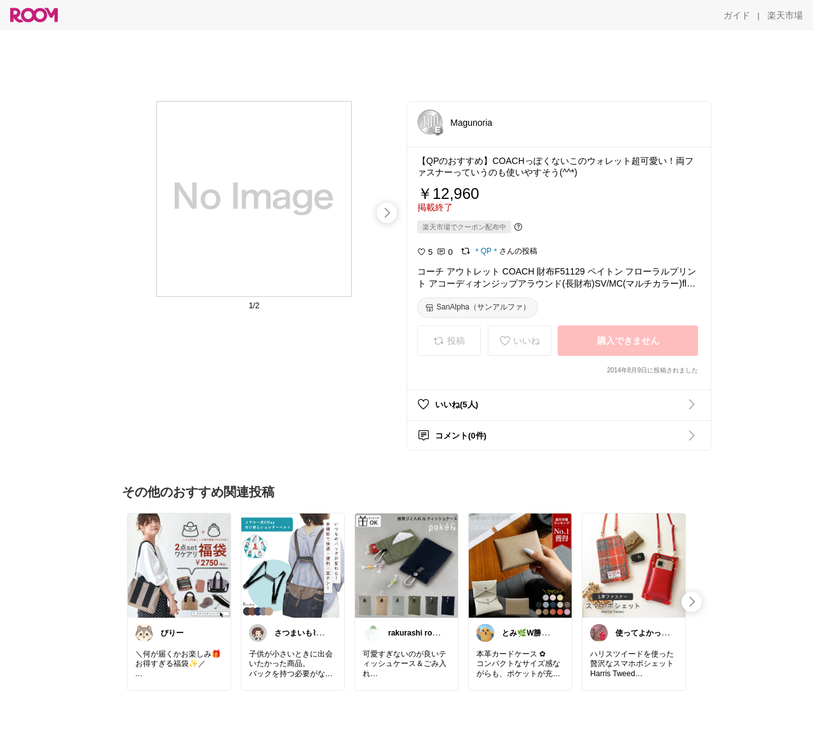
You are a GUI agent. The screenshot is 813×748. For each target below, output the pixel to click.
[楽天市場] (785, 15)
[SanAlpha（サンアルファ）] (477, 307)
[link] (179, 564)
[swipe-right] (387, 213)
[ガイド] (736, 15)
